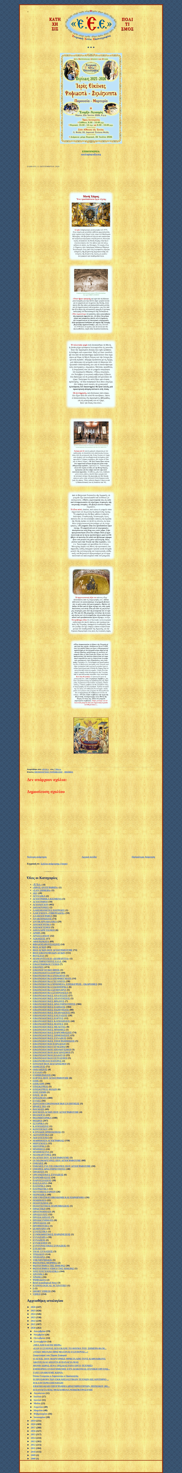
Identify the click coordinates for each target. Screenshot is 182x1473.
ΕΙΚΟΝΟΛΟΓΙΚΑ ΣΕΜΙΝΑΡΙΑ (49, 989)
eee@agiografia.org (91, 154)
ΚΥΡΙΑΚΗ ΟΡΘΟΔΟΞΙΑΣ (47, 1132)
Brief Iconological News (45, 1282)
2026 (33, 1307)
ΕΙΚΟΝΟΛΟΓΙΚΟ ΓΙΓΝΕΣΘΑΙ (49, 1046)
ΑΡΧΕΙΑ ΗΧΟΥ (41, 935)
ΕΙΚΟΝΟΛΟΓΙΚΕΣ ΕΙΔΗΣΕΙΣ (49, 1007)
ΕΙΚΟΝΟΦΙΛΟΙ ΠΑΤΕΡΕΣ (47, 1061)
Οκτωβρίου (40, 1338)
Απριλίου (39, 1407)
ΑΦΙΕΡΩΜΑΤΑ (41, 941)
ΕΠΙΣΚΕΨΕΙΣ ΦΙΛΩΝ (45, 1089)
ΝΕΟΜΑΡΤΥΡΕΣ (42, 1154)
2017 (33, 1427)
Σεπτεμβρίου (40, 1341)
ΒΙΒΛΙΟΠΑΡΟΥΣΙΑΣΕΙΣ (46, 944)
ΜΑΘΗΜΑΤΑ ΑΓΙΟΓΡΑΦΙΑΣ (48, 1140)
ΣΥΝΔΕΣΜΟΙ (40, 1243)
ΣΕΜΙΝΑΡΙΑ (40, 1228)
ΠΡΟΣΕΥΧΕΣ (40, 1214)
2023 (33, 1317)
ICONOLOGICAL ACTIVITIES (50, 1285)
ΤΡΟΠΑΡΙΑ (39, 1257)
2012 (33, 1444)
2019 (33, 1420)
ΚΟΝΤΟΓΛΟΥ (40, 1129)
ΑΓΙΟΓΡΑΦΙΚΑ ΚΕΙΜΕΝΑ (47, 899)
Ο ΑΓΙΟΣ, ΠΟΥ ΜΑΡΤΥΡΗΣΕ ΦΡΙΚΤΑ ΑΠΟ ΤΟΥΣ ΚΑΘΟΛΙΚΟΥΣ (69, 1358)
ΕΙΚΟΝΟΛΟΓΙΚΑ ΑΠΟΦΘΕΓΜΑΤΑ (52, 978)
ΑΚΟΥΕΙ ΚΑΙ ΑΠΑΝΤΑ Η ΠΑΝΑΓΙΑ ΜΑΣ (56, 1362)
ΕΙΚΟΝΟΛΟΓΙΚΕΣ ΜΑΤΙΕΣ (48, 1024)
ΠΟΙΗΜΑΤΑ (39, 1200)
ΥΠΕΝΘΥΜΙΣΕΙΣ (42, 1260)
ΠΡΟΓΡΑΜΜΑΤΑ (42, 1211)
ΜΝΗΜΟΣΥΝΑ (41, 1152)
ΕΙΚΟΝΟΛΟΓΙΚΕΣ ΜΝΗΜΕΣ (49, 1029)
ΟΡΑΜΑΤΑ (38, 1171)
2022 (33, 1320)
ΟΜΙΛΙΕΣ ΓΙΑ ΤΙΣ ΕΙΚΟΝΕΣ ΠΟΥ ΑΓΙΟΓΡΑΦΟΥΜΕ (62, 1166)
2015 (33, 1434)
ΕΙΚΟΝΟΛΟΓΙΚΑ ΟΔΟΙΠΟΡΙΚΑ (50, 987)
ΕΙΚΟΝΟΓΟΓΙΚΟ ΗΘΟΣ (46, 970)
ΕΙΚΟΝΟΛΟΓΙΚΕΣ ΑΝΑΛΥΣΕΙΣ (50, 995)
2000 (33, 1458)
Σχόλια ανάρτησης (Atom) (54, 863)
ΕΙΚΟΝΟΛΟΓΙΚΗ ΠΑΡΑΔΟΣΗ (49, 1044)
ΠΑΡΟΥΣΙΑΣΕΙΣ (42, 1180)
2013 (33, 1441)
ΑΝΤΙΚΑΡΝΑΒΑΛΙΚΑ (45, 921)
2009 (33, 1455)
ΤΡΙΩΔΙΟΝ (39, 1254)
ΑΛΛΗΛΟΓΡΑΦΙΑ (42, 916)
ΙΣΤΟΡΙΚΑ (39, 1123)
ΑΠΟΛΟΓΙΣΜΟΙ (42, 927)
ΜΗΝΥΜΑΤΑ (40, 1143)
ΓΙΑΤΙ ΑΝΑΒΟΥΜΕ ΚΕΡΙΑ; (48, 1372)
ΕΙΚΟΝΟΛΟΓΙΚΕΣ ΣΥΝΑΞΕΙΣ (49, 1038)
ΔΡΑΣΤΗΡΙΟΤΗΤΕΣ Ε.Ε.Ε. (47, 961)
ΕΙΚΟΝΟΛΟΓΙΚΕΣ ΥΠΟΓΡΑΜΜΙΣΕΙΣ (54, 1041)
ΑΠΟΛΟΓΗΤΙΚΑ (42, 924)
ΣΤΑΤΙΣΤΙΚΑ (40, 1231)
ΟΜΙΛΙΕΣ (38, 1163)
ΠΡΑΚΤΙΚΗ (39, 1208)
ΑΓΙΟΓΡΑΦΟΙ (40, 901)
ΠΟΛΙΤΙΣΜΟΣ (41, 1203)
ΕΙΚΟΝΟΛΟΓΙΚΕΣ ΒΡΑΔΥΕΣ (48, 1001)
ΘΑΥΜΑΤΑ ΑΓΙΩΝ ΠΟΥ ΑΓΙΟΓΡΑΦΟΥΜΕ (56, 1112)
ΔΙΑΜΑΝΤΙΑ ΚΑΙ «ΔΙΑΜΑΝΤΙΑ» (51, 958)
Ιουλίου (38, 1396)
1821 (35, 893)
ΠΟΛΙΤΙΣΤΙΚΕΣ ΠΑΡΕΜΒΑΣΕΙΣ (51, 1206)
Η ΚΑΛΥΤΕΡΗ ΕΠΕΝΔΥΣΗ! (48, 1382)
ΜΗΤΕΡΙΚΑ (39, 1146)
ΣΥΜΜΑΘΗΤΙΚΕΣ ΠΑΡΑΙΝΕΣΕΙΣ (51, 1234)
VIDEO (37, 1294)
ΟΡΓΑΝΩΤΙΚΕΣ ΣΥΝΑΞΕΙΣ (48, 1174)
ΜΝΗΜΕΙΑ (68, 772)
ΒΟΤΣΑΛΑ (39, 955)
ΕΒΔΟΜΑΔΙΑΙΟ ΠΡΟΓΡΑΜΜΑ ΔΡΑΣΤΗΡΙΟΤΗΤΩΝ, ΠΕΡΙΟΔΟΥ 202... (71, 1386)
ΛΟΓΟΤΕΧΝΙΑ (41, 1137)
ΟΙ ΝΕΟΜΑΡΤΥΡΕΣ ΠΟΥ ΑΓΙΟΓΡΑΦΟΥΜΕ (57, 1160)
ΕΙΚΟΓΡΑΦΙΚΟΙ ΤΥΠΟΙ (46, 964)
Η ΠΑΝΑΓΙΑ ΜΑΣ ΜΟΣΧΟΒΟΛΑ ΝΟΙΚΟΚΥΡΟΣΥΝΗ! (63, 1389)
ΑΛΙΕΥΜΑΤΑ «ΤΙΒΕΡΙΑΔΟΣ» (49, 913)
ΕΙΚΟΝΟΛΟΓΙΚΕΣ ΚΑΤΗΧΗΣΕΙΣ (51, 1021)
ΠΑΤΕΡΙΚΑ (39, 1186)
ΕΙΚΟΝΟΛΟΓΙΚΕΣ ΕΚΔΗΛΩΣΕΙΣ (51, 1012)
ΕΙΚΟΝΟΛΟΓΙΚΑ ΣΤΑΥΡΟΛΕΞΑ (50, 992)
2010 (33, 1451)
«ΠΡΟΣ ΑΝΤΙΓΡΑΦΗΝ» (45, 887)
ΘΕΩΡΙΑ (37, 1120)
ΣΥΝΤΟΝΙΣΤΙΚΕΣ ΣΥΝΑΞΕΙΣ (49, 1245)
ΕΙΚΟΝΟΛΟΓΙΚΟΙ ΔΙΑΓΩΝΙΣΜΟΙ (51, 1052)
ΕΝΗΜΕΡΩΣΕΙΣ (42, 1075)
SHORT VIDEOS (42, 1291)
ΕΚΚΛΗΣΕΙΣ (40, 1069)
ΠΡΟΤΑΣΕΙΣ (40, 1223)
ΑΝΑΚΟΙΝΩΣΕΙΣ (42, 918)
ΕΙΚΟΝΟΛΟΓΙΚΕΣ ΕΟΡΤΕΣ (48, 1018)
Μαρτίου (38, 1410)
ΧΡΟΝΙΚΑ (38, 1274)
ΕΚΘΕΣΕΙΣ (39, 1066)
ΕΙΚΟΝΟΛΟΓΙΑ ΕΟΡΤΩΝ (47, 972)
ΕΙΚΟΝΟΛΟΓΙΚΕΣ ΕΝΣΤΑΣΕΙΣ (50, 1015)
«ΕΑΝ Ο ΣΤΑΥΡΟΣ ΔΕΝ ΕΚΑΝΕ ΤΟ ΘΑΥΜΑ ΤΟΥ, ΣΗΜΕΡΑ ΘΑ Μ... (69, 1348)
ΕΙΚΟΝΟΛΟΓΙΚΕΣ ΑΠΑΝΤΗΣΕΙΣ (51, 998)
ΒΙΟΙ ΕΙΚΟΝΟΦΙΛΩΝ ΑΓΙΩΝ (49, 953)
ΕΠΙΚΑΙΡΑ (39, 1083)
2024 (33, 1314)
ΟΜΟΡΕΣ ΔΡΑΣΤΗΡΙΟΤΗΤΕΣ (49, 1169)
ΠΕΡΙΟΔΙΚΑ (39, 1194)
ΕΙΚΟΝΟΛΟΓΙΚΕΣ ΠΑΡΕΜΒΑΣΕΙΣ (48, 772)
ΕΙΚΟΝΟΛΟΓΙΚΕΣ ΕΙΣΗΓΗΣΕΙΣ (51, 1009)
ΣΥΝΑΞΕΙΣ (39, 1240)
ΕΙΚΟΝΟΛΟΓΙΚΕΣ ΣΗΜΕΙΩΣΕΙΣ (51, 1035)
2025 (33, 1310)
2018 (33, 1424)
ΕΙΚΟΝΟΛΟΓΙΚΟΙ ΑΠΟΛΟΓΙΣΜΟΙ (52, 1049)
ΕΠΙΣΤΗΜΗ (39, 1092)
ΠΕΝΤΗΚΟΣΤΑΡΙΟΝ (44, 1191)
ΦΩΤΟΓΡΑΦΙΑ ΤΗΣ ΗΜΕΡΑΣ (49, 1265)
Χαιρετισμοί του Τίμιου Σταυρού (50, 1355)
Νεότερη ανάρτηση (36, 857)
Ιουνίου (38, 1400)
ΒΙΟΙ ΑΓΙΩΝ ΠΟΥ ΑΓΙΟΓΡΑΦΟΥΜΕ (53, 950)
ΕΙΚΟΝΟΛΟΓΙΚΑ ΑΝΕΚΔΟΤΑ (49, 975)
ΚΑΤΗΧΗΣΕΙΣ (41, 1126)
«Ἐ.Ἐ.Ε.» (37, 884)
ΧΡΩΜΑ (37, 1277)
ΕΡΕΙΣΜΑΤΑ (40, 1098)
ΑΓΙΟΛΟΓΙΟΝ (40, 904)
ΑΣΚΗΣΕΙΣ (39, 938)
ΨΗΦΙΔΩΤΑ (39, 1280)
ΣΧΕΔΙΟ (37, 1248)
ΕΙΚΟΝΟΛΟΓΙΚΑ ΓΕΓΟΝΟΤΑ (49, 981)
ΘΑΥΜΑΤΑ (38, 1109)
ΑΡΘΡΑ (37, 933)
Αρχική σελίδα (89, 857)
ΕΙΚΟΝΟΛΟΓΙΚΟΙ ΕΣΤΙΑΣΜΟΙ (50, 1058)
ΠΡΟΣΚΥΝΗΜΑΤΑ (43, 1220)
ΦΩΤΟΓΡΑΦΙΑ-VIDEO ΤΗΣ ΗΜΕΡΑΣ (53, 1268)
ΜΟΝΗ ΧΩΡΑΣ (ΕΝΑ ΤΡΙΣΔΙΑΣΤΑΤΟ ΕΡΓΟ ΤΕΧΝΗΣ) (62, 1365)
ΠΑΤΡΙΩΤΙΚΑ (40, 1189)
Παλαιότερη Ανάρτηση (143, 857)
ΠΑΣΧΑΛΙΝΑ (40, 1183)
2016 (33, 1431)
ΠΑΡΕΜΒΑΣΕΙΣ (42, 1177)
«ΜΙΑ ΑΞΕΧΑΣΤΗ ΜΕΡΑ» (47, 1345)
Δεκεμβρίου (40, 1331)
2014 (33, 1438)
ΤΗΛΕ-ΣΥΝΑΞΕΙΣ (43, 1251)
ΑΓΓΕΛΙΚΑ (39, 896)
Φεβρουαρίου (41, 1413)
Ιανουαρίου (40, 1417)
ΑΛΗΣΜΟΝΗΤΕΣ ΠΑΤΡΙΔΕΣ (49, 910)
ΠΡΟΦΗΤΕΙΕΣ (41, 1225)
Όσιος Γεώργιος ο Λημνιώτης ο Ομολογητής (55, 1376)
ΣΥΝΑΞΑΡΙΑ (40, 1237)
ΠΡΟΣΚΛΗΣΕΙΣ (42, 1217)
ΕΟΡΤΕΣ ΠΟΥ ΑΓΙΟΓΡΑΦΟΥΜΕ (51, 1078)
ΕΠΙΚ (36, 1080)
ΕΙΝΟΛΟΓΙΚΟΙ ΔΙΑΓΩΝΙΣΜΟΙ (50, 1063)
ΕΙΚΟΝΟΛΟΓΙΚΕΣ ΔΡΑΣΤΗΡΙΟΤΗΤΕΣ (54, 1004)
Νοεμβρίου (39, 1334)
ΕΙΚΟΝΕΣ (38, 967)
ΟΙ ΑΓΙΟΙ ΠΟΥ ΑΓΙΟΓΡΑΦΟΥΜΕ (51, 1157)
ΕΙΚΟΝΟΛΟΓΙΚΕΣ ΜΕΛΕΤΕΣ (49, 1026)
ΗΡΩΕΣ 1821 (39, 1106)
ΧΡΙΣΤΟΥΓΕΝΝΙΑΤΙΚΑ (46, 1271)
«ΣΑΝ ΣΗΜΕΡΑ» (42, 890)
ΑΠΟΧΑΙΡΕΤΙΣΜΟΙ (44, 930)
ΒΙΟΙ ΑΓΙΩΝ (39, 947)
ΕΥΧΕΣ (37, 1100)
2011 (33, 1448)
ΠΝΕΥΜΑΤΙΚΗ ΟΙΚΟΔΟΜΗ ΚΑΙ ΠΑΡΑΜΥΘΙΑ (59, 1197)
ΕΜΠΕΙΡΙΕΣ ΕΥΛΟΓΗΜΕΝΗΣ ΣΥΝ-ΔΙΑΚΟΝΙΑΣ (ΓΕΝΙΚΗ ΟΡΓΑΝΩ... (71, 1369)
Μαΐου (37, 1403)
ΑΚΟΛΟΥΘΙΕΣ (41, 907)
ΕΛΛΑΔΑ (38, 1072)
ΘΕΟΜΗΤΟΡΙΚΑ (42, 1117)
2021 (33, 1324)
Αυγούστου (40, 1393)
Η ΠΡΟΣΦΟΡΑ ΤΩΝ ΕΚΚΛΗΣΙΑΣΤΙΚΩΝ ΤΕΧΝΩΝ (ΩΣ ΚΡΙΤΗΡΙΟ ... (71, 1379)
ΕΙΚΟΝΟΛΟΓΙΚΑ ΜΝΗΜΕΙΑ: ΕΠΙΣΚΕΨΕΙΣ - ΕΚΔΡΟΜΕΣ (65, 984)
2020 (33, 1327)
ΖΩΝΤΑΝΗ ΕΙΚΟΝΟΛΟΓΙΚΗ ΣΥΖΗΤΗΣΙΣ (56, 1103)
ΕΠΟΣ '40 (38, 1095)
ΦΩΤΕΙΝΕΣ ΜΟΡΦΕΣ (45, 1262)
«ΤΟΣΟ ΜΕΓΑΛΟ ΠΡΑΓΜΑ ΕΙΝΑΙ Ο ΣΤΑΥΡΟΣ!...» (60, 1351)
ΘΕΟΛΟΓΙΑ (39, 1115)
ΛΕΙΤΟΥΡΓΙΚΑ (41, 1135)
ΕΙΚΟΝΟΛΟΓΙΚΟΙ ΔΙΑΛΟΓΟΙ (49, 1055)
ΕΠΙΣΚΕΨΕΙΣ (40, 1086)
